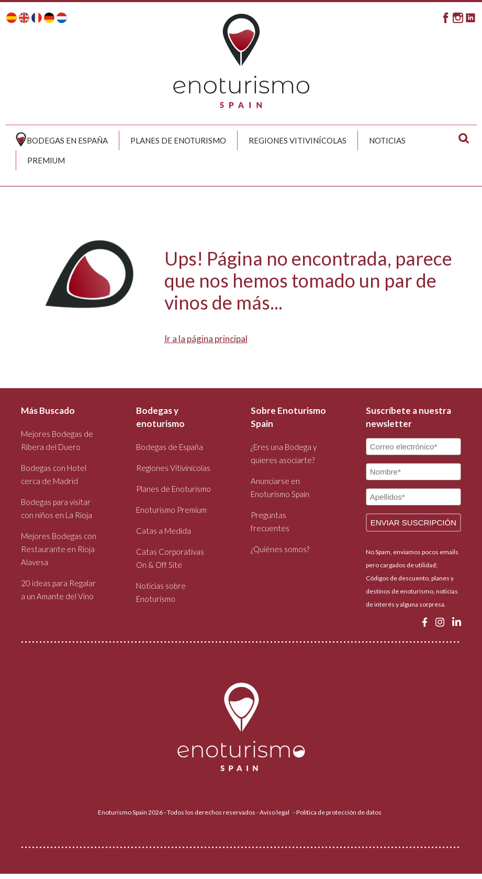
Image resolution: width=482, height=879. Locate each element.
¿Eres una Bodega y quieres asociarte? (284, 453)
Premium (46, 160)
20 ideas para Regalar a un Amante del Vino (58, 589)
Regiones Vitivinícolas (297, 140)
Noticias (387, 140)
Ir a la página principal (206, 338)
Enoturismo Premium (171, 509)
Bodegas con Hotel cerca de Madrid (53, 474)
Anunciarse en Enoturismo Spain (280, 487)
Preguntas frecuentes (270, 521)
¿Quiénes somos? (280, 549)
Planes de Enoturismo (178, 140)
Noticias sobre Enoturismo (161, 592)
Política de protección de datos (339, 812)
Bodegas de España (169, 447)
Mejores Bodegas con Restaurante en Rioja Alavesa (58, 549)
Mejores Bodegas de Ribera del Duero (57, 440)
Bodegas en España (67, 140)
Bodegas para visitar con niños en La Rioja (56, 508)
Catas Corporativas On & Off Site (170, 558)
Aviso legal (274, 812)
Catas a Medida (163, 530)
